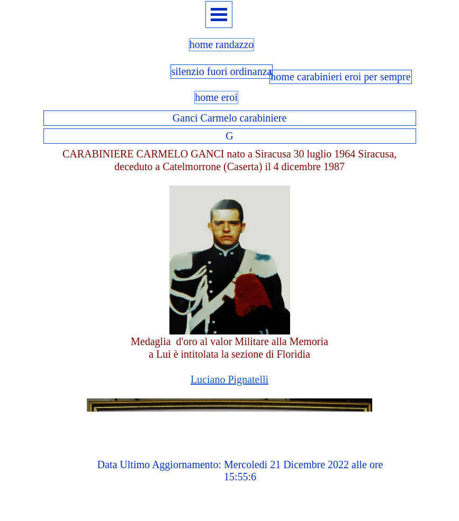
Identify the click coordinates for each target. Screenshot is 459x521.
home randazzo (222, 44)
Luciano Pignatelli (229, 379)
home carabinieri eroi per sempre (340, 76)
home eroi (216, 97)
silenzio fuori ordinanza (222, 71)
